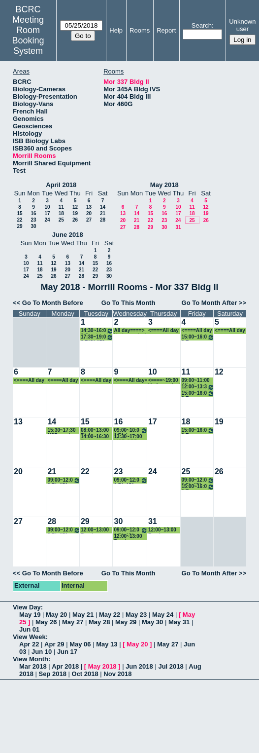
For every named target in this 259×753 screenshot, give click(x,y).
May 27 (72, 622)
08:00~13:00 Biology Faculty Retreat (95, 430)
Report (166, 30)
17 (47, 213)
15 (19, 213)
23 (33, 220)
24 (47, 220)
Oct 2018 (85, 674)
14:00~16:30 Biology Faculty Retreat (95, 437)
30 (33, 226)
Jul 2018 (170, 666)
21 (102, 213)
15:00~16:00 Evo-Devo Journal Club (198, 337)
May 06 (80, 644)
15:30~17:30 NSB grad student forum (61, 430)
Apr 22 (29, 644)
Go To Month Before (52, 302)
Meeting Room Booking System (28, 35)
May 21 (83, 614)
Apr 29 (54, 644)
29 (19, 226)
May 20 (56, 614)
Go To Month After (209, 302)
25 (61, 220)
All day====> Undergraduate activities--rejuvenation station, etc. (130, 331)
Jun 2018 (139, 666)
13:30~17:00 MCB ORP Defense (128, 437)
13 (89, 207)
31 (178, 227)
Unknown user (242, 25)
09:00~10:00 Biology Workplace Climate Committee (130, 430)
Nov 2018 (117, 674)
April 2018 (61, 184)
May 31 (179, 622)
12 (75, 207)
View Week (29, 636)
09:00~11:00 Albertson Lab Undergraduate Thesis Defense (198, 380)
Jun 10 (42, 651)
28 (102, 220)
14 (102, 207)
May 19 (29, 614)
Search (202, 25)
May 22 (109, 614)
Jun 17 (67, 651)
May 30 (152, 622)
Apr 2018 (65, 666)
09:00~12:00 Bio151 (63, 480)
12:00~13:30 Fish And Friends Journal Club (198, 387)
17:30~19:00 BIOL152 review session (97, 337)
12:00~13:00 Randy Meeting (95, 530)
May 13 (106, 644)
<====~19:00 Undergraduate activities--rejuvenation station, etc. (164, 380)
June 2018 (67, 234)
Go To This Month (128, 302)
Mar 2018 (33, 666)
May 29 (125, 622)
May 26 (46, 622)
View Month (30, 659)
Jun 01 (29, 629)
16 (33, 213)
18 (61, 213)
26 (75, 220)
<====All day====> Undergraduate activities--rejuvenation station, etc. (164, 331)
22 (19, 220)
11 (61, 207)
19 (75, 213)
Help (116, 30)
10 (47, 207)
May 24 (162, 614)
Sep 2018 (52, 674)
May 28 (99, 622)
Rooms (140, 30)
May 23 (136, 614)
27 (89, 220)
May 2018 (164, 184)
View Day (27, 607)
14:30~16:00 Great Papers (97, 331)
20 (89, 213)
